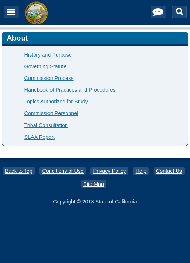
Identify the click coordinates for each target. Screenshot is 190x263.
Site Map (93, 184)
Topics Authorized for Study (56, 101)
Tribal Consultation (46, 125)
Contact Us (169, 171)
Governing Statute (45, 66)
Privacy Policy (109, 171)
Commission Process (49, 78)
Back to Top (18, 171)
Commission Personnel (51, 113)
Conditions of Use (63, 171)
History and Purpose (48, 55)
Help (141, 171)
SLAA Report (39, 137)
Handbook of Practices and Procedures (70, 90)
